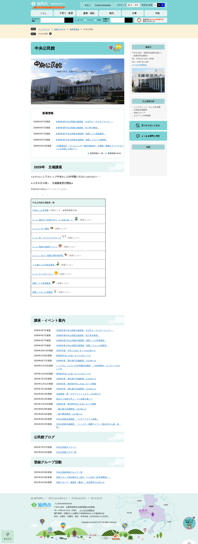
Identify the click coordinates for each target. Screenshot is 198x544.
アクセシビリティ (78, 498)
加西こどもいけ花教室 (44, 292)
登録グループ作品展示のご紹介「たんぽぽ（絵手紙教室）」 (83, 477)
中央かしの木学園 (40, 210)
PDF (99, 20)
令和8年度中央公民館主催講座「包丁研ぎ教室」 (77, 128)
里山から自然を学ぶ (55, 220)
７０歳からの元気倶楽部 (45, 265)
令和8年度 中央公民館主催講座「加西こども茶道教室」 (81, 134)
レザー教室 (42, 229)
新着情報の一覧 (96, 153)
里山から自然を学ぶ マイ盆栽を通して (74, 399)
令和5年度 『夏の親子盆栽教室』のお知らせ (76, 379)
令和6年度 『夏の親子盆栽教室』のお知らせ (76, 361)
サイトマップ (96, 498)
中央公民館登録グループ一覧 (69, 472)
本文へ (87, 5)
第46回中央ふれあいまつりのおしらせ (73, 356)
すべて (80, 20)
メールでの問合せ (139, 65)
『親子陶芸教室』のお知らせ (69, 414)
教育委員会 (74, 29)
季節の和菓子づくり (47, 247)
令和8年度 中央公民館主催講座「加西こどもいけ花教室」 (82, 140)
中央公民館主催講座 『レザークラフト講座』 (77, 419)
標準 (136, 5)
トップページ (44, 29)
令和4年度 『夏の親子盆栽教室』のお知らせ (76, 389)
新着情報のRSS (114, 153)
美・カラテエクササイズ (49, 238)
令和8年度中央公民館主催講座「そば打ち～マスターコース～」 (84, 122)
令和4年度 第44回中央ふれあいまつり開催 (76, 384)
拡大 (130, 5)
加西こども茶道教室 (43, 283)
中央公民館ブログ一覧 (66, 452)
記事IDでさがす (106, 20)
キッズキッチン (45, 274)
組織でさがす (59, 29)
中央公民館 (43, 34)
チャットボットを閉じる (193, 517)
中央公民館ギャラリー (66, 447)
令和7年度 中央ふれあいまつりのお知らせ (76, 350)
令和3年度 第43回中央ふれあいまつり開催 (76, 404)
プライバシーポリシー (57, 498)
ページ (90, 20)
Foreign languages (103, 5)
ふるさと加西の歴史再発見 (49, 255)
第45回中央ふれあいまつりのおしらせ (73, 374)
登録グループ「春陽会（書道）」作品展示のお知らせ (80, 482)
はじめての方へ (37, 498)
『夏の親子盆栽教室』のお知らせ (71, 409)
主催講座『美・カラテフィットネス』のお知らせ (78, 394)
